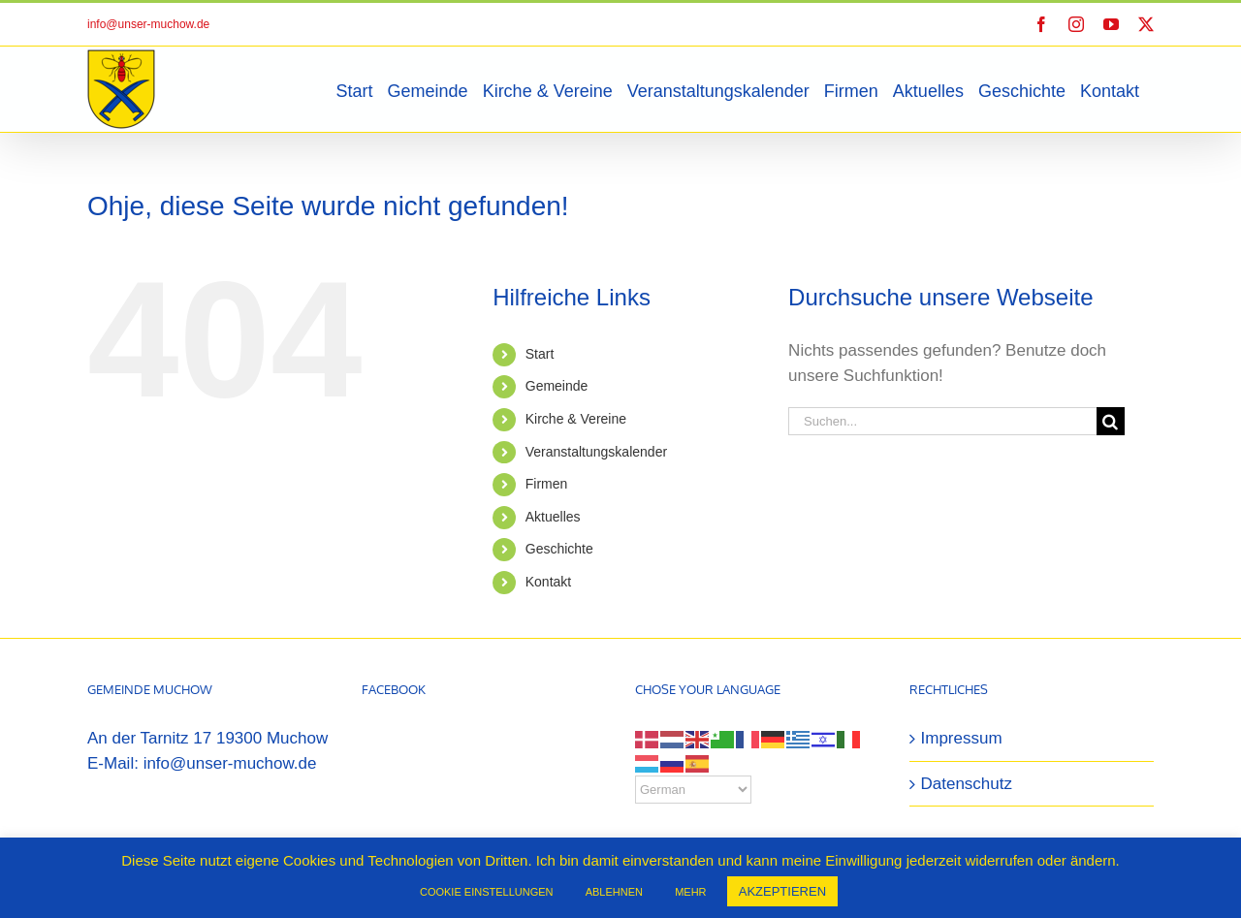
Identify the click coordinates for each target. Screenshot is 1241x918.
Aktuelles (553, 516)
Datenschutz (967, 784)
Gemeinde (557, 386)
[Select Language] (693, 790)
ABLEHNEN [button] (614, 892)
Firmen (546, 483)
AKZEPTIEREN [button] (782, 891)
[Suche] (1111, 421)
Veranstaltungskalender (596, 451)
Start (540, 354)
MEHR (690, 892)
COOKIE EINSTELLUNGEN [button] (487, 892)
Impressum (961, 738)
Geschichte (559, 548)
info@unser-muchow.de (148, 24)
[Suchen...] (942, 421)
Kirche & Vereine (575, 419)
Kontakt (548, 581)
